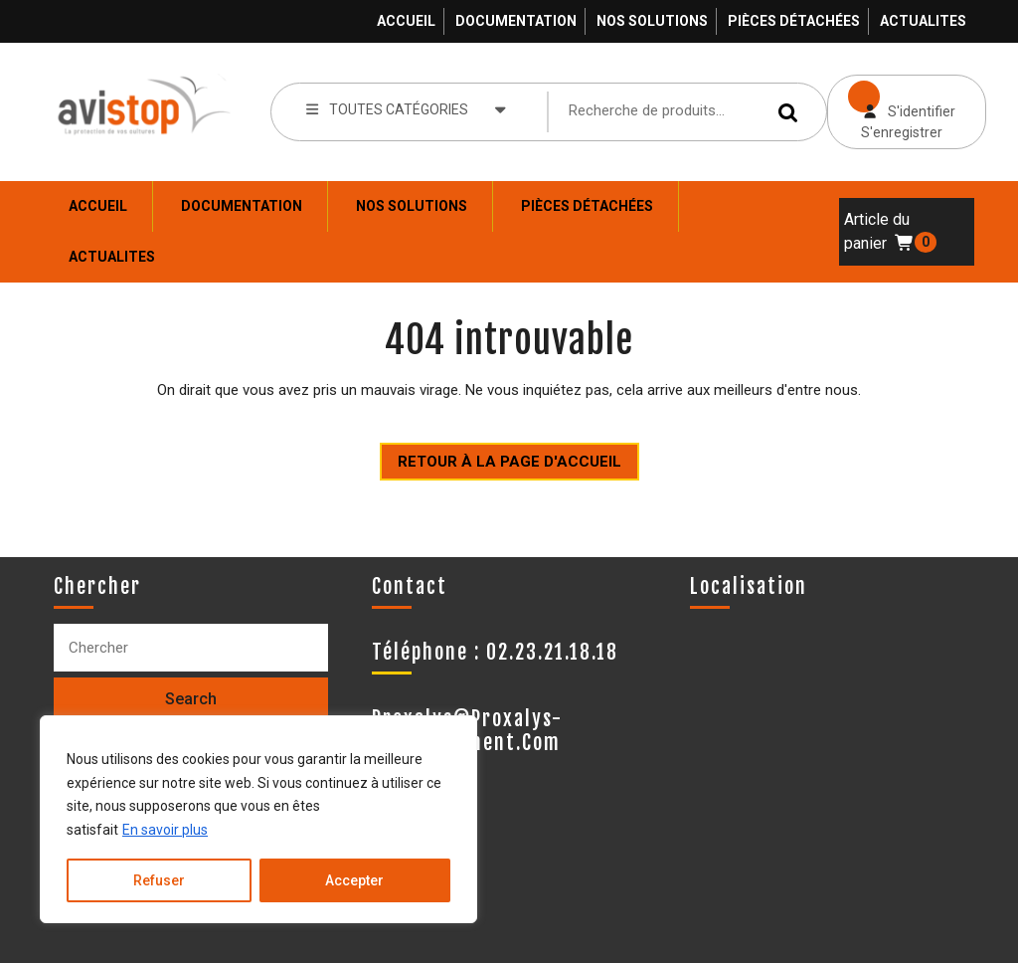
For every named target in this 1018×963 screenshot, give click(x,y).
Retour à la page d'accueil (500, 457)
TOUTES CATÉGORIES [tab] (406, 108)
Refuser (159, 880)
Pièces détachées (794, 21)
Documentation (516, 21)
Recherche (791, 112)
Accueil (406, 21)
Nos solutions (652, 21)
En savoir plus (165, 830)
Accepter (354, 880)
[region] (258, 819)
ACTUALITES (923, 21)
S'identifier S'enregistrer (891, 107)
